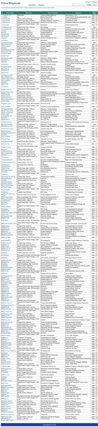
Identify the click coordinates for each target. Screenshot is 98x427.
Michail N (6, 70)
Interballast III (7, 240)
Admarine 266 (7, 44)
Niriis (4, 31)
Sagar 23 (6, 398)
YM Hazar (6, 36)
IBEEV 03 (6, 262)
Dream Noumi (7, 53)
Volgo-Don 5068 (8, 141)
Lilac (4, 32)
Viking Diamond (7, 183)
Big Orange (6, 229)
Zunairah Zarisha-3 (8, 99)
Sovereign (6, 246)
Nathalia (5, 372)
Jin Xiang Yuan (7, 311)
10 (25, 420)
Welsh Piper (6, 366)
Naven (5, 202)
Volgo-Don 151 (7, 27)
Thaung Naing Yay (8, 414)
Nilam (5, 48)
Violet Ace (6, 34)
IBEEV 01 (6, 227)
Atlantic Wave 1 (7, 401)
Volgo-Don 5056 (8, 58)
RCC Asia (6, 392)
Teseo (5, 38)
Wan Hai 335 (7, 260)
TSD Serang (6, 335)
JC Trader (6, 114)
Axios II (5, 337)
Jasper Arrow (7, 408)
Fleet (3, 7)
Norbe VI (5, 60)
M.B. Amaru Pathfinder (9, 351)
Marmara (6, 64)
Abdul (5, 134)
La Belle (5, 383)
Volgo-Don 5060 (8, 109)
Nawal (5, 257)
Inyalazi (5, 346)
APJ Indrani (6, 46)
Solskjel (5, 286)
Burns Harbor (7, 147)
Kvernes (5, 271)
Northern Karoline (8, 387)
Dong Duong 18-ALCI (9, 133)
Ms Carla (6, 295)
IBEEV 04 (6, 277)
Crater (5, 61)
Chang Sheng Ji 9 (8, 305)
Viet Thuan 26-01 (8, 110)
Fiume (5, 370)
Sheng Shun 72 (7, 276)
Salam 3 (5, 284)
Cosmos (5, 86)
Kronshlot (6, 25)
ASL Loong (6, 358)
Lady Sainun (6, 80)
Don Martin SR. (7, 317)
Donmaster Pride (8, 185)
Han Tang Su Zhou (8, 78)
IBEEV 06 (6, 307)
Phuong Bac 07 (7, 151)
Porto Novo (6, 288)
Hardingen (6, 396)
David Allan (6, 139)
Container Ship (15, 7)
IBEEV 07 (6, 324)
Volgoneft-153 (7, 327)
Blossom (5, 214)
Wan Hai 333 (7, 243)
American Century (8, 128)
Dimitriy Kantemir (8, 234)
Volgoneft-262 (7, 343)
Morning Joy (6, 418)
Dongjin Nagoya (8, 170)
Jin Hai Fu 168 (7, 51)
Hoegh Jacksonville (8, 49)
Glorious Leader (8, 314)
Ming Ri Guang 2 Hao (9, 162)
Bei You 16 (6, 22)
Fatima (5, 341)
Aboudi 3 (5, 389)
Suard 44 (6, 290)
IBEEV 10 (6, 339)
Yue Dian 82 (6, 406)
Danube (5, 192)
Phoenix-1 (6, 164)
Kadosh (5, 40)
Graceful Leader (8, 297)
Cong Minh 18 (7, 116)
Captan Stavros (7, 380)
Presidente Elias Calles (9, 223)
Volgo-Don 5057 (8, 124)
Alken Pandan (7, 187)
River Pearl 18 (7, 89)
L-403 (5, 391)
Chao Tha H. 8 (7, 303)
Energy (5, 264)
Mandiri (5, 410)
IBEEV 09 (6, 355)
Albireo (5, 17)
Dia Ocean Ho (7, 97)
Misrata (5, 174)
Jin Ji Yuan (6, 374)
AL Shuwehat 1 (7, 77)
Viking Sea (6, 250)
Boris (4, 379)
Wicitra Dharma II (8, 412)
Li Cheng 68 (6, 106)
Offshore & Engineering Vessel (31, 7)
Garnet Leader (7, 344)
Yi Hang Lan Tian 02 (9, 176)
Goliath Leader (7, 283)
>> (27, 420)
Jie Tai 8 (5, 331)
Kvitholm (5, 220)
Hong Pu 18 (6, 248)
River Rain (6, 168)
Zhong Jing (6, 94)
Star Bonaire (6, 131)
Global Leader (7, 66)
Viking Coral (6, 200)
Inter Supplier (7, 293)
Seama (5, 252)
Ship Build (32, 5)
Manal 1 (5, 356)
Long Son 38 (7, 348)
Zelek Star (6, 218)
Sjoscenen (6, 300)
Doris (4, 394)
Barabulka (6, 101)
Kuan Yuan (6, 144)
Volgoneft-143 (7, 368)
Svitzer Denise (7, 182)
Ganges (5, 209)
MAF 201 (6, 326)
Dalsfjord (5, 255)
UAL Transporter (8, 112)
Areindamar (6, 189)
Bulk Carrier (8, 7)
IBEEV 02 (6, 245)
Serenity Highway (8, 329)
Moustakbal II (7, 206)
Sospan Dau (6, 320)
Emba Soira (6, 20)
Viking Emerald (7, 216)
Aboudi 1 (5, 404)
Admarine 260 (7, 29)
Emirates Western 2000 (10, 212)
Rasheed (6, 157)
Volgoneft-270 (7, 385)
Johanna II (6, 279)
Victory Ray (6, 19)
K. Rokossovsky (7, 153)
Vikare (5, 171)
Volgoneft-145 (7, 417)
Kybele (5, 117)
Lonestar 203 (7, 15)
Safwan (5, 353)
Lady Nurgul (6, 269)
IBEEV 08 (6, 211)
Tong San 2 (6, 363)
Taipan (5, 377)
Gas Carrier (42, 7)
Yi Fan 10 (6, 68)
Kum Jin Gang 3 (8, 199)
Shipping (40, 5)
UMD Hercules (7, 122)
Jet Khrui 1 (6, 119)
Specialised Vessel (50, 7)
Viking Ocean (7, 233)
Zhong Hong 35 (7, 322)
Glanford (5, 72)
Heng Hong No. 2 (8, 403)
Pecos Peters (7, 309)
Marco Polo (6, 315)
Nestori (5, 155)
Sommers (6, 56)
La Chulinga (6, 136)
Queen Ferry (7, 103)
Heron (5, 204)
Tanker (21, 7)
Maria (5, 149)
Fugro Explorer (7, 178)
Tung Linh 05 (7, 281)
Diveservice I (7, 237)
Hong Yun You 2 (8, 126)
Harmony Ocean (8, 197)
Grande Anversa (8, 267)
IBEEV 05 (6, 291)
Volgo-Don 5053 (8, 75)
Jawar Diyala (7, 362)
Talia (4, 360)
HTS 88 (5, 84)
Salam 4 (5, 298)
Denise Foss (6, 166)
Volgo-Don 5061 (8, 42)
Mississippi (6, 226)
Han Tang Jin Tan (8, 92)
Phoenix (5, 231)
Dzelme (5, 273)
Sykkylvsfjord (7, 333)
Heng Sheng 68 (7, 159)
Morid (5, 180)
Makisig (5, 265)
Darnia (5, 82)
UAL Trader (6, 95)
